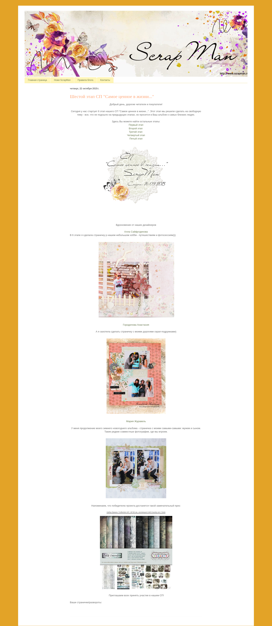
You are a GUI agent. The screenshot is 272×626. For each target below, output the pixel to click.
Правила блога (85, 80)
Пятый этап (136, 138)
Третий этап (136, 131)
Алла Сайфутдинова (136, 231)
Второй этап (136, 128)
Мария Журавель (136, 421)
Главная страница (37, 80)
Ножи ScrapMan (62, 80)
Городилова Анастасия (136, 324)
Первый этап (136, 124)
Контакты (105, 80)
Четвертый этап (136, 135)
